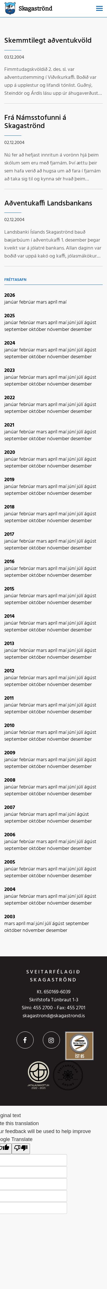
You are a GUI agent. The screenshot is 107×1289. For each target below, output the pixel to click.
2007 (9, 808)
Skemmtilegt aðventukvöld (48, 41)
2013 (9, 644)
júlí (80, 323)
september (16, 330)
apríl (53, 302)
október (38, 330)
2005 (9, 862)
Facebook (25, 1040)
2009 (9, 753)
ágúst (90, 323)
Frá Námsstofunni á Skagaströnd (35, 122)
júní (72, 323)
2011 (9, 698)
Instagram (51, 1040)
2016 (9, 562)
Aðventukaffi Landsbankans (48, 203)
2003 (9, 917)
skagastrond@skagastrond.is (54, 1016)
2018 (9, 507)
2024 (9, 343)
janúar (11, 302)
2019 (9, 480)
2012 (9, 671)
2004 (9, 890)
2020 (9, 452)
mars (42, 302)
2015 (9, 589)
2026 (9, 295)
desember (81, 330)
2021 (9, 425)
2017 (9, 534)
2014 (9, 616)
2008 (9, 780)
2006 (9, 835)
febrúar (27, 302)
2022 (9, 398)
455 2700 (43, 1008)
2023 (9, 370)
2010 (9, 726)
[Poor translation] (21, 1148)
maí (62, 302)
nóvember (58, 330)
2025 (9, 316)
